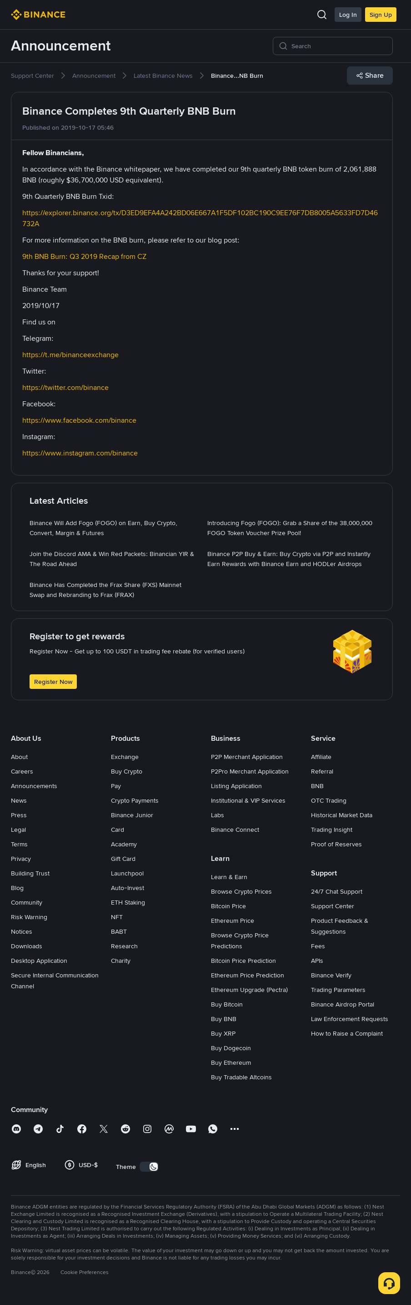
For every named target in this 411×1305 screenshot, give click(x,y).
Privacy (21, 859)
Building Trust (30, 873)
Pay (116, 786)
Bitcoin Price (228, 906)
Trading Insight (331, 829)
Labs (217, 815)
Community (26, 902)
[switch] (149, 1167)
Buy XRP (223, 1033)
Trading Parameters (338, 990)
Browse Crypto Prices (241, 891)
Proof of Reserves (336, 844)
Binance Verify (331, 975)
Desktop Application (39, 960)
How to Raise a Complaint (347, 1033)
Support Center (332, 906)
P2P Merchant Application (247, 757)
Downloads (26, 946)
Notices (21, 931)
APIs (317, 960)
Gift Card (123, 859)
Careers (22, 771)
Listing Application (236, 786)
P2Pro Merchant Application (250, 771)
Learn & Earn (229, 877)
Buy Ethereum (231, 1062)
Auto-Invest (127, 888)
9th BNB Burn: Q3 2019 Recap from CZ (84, 256)
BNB (317, 786)
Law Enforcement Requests (349, 1019)
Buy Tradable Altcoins (241, 1077)
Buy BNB (223, 1019)
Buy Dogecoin (231, 1048)
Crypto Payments (135, 800)
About (19, 757)
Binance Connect (235, 829)
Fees (318, 946)
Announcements (34, 786)
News (19, 800)
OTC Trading (328, 800)
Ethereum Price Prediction (247, 975)
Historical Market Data (341, 815)
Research (124, 946)
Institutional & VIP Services (248, 800)
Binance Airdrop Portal (342, 1004)
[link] (32, 75)
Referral (322, 771)
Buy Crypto (126, 771)
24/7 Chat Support (336, 891)
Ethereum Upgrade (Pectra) (249, 990)
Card (117, 829)
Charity (120, 960)
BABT (119, 931)
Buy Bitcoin (227, 1004)
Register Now (53, 682)
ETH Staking (128, 902)
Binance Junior (132, 815)
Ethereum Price (232, 920)
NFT (117, 917)
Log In (348, 14)
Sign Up (381, 14)
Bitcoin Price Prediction (243, 960)
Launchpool (127, 873)
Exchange (125, 757)
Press (19, 815)
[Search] (339, 46)
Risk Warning (29, 917)
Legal (18, 829)
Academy (124, 844)
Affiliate (321, 757)
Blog (17, 888)
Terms (19, 844)
